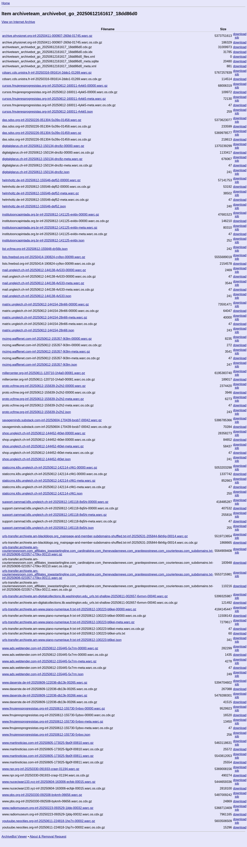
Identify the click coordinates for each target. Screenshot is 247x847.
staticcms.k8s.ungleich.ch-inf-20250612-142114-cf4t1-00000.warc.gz (49, 467)
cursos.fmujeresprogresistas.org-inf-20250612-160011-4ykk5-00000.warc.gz (55, 85)
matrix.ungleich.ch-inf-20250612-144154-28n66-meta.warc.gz (44, 317)
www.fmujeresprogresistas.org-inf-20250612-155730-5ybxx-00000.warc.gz (53, 708)
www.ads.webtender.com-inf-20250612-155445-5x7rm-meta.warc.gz (49, 661)
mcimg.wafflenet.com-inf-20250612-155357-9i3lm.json (39, 364)
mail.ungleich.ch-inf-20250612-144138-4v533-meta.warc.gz (43, 283)
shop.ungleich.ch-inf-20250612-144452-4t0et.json (36, 459)
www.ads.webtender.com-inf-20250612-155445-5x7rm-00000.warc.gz (50, 648)
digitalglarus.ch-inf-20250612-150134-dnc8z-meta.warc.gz (42, 159)
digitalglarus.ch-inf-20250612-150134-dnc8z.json (35, 172)
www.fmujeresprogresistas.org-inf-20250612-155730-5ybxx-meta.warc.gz (52, 721)
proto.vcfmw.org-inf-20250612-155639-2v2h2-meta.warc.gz (43, 399)
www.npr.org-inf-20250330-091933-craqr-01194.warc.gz (40, 769)
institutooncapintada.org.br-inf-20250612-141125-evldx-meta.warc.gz (49, 227)
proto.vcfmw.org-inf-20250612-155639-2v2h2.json (36, 412)
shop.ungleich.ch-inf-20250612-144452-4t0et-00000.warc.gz (43, 433)
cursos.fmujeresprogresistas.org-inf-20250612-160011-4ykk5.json (47, 111)
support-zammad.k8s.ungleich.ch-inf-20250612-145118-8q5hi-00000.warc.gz (55, 502)
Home (6, 3)
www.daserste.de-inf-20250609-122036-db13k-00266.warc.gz (44, 695)
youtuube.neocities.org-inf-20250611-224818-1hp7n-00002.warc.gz (48, 821)
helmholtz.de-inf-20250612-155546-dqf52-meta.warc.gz (40, 193)
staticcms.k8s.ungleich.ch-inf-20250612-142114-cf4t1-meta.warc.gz (48, 480)
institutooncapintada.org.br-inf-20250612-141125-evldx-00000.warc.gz (50, 214)
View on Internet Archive (18, 22)
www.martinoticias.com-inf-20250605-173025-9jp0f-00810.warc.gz (48, 742)
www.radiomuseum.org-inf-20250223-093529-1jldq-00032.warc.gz (47, 808)
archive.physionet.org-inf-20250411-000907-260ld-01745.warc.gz (47, 35)
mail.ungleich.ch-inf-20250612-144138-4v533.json (36, 296)
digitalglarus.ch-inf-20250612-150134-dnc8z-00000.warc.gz (43, 146)
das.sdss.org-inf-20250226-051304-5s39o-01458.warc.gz (41, 120)
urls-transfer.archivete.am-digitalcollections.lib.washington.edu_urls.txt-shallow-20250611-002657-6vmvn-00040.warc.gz (85, 596)
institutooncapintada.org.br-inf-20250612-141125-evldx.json (43, 240)
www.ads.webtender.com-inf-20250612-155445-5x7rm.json (42, 674)
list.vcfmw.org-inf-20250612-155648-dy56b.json (34, 248)
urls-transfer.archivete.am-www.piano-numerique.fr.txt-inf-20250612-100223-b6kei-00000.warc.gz (69, 609)
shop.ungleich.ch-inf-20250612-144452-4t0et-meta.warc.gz (43, 446)
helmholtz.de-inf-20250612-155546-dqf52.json (34, 206)
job (237, 37)
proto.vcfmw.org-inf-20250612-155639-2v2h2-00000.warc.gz (44, 386)
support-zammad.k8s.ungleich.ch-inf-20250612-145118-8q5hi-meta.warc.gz (54, 514)
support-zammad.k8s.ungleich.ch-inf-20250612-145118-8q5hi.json (48, 527)
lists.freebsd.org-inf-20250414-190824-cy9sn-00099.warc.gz (43, 257)
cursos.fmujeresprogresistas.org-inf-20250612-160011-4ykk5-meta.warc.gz (54, 98)
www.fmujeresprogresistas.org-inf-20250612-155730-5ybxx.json (46, 734)
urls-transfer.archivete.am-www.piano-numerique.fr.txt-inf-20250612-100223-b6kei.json (62, 640)
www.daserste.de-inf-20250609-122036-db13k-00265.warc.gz (44, 682)
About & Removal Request (48, 836)
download (240, 34)
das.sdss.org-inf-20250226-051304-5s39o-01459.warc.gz (41, 133)
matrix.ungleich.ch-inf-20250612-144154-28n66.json (38, 330)
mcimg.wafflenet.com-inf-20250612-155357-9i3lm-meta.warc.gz (46, 351)
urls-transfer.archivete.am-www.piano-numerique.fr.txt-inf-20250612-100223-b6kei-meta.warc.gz (68, 622)
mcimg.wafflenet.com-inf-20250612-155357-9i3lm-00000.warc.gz (47, 338)
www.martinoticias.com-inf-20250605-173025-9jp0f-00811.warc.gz (48, 756)
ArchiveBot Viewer (14, 836)
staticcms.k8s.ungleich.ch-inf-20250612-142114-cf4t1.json (42, 493)
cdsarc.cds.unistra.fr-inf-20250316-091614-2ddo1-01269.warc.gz (47, 72)
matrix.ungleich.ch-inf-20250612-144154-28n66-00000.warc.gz (45, 304)
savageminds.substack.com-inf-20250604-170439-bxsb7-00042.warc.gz (52, 420)
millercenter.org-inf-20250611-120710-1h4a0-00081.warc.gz (43, 373)
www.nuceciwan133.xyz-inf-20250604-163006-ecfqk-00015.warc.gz (48, 781)
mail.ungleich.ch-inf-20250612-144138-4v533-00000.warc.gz (44, 270)
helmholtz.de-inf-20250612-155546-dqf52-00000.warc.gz (41, 180)
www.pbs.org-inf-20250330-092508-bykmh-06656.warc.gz (42, 795)
